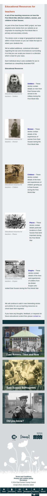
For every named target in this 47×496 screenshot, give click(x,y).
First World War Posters (35, 493)
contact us (36, 316)
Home (4, 491)
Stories (20, 491)
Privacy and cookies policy (23, 478)
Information (11, 491)
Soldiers (31, 84)
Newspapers (27, 491)
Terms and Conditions (23, 477)
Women (30, 129)
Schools (43, 491)
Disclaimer (23, 480)
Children (31, 175)
